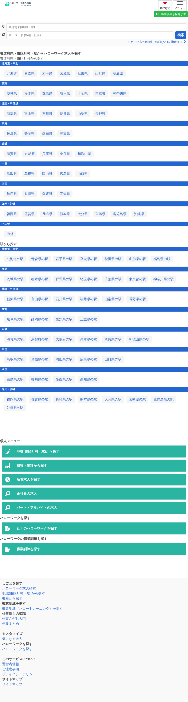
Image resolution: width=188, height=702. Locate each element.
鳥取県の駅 (15, 359)
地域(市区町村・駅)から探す (23, 593)
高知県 (65, 194)
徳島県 (12, 194)
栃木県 (29, 93)
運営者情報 (10, 664)
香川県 (29, 194)
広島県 (65, 174)
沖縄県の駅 (15, 408)
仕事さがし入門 (14, 619)
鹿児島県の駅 (163, 399)
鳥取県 (12, 174)
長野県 (100, 114)
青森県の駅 (39, 259)
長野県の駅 (137, 299)
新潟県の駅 (15, 299)
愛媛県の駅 (64, 379)
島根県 (29, 174)
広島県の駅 (88, 359)
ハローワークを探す (17, 649)
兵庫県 (47, 154)
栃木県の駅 (39, 279)
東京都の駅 (137, 279)
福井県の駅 (88, 299)
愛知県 (47, 134)
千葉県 (83, 93)
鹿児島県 (119, 214)
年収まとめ (10, 624)
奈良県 (65, 154)
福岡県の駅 (15, 399)
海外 (10, 234)
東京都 (100, 93)
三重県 (65, 134)
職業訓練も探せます (173, 14)
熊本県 (65, 214)
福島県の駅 (161, 259)
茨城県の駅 (15, 279)
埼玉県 (65, 93)
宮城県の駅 (88, 259)
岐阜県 (12, 134)
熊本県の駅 (88, 399)
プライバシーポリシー (19, 674)
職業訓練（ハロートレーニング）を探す (32, 609)
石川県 (47, 114)
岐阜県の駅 (15, 319)
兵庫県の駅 (88, 339)
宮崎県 (100, 214)
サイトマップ (12, 684)
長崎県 (47, 214)
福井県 (65, 114)
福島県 (118, 73)
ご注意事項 (10, 669)
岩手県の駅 (64, 259)
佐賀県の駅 (39, 399)
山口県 (83, 174)
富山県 (29, 114)
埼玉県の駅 (88, 279)
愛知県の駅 (64, 319)
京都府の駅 (39, 339)
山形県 (100, 73)
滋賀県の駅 (15, 339)
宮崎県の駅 (137, 399)
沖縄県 (139, 214)
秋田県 (83, 73)
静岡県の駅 (39, 319)
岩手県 (47, 73)
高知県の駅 (88, 379)
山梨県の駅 (113, 299)
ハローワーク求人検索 (19, 588)
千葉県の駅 (113, 279)
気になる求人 (12, 639)
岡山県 (47, 174)
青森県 (29, 73)
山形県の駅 (137, 259)
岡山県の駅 (64, 359)
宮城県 (65, 73)
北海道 (12, 73)
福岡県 (12, 214)
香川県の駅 (39, 379)
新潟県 (12, 114)
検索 (180, 35)
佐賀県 (29, 214)
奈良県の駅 (113, 339)
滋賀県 (12, 154)
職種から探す (12, 598)
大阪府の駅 (64, 339)
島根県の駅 (39, 359)
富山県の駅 (39, 299)
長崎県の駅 (64, 399)
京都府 (29, 154)
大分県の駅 (113, 399)
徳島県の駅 (15, 379)
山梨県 (83, 114)
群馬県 (47, 93)
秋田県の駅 (113, 259)
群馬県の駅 (64, 279)
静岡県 (29, 134)
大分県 (83, 214)
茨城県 (12, 93)
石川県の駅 (64, 299)
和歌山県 (84, 154)
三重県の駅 (88, 319)
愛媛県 (47, 194)
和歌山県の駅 (139, 339)
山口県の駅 (113, 359)
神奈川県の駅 (163, 279)
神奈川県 (119, 93)
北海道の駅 (15, 259)
